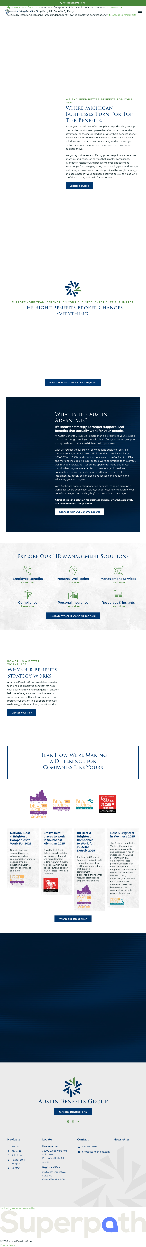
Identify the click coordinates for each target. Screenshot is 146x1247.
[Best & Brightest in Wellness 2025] (123, 869)
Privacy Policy (7, 1245)
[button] (140, 11)
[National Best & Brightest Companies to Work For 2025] (23, 869)
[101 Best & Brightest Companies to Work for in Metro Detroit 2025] (89, 869)
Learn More (27, 582)
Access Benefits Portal (73, 3)
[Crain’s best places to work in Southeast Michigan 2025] (56, 869)
